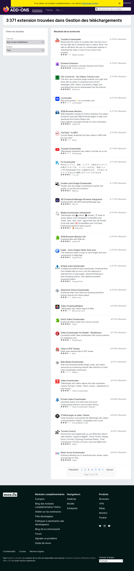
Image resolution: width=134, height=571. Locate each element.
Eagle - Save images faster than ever (78, 250)
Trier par (9, 38)
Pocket (103, 517)
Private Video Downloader (73, 399)
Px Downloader (68, 162)
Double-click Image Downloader (76, 183)
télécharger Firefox (90, 3)
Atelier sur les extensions (48, 511)
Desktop (71, 499)
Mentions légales (37, 551)
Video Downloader (70, 380)
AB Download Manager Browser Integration (81, 199)
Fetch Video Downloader (73, 319)
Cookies (22, 551)
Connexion (126, 3)
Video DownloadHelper (72, 306)
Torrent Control (68, 431)
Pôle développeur (44, 516)
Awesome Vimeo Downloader (75, 290)
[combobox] (113, 9)
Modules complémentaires (49, 494)
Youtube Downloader (71, 39)
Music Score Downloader (73, 452)
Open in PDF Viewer (70, 349)
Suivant (109, 469)
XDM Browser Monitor (71, 111)
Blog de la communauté (47, 529)
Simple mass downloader (73, 266)
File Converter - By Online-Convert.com (80, 77)
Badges (9, 47)
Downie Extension (69, 63)
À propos (40, 499)
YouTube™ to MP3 (69, 132)
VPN (101, 503)
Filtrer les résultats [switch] (15, 31)
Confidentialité (9, 551)
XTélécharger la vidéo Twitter (75, 415)
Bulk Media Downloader (72, 362)
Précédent (73, 469)
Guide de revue (43, 543)
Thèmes (49, 10)
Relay (102, 508)
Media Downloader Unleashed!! (76, 213)
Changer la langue (106, 557)
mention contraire (14, 558)
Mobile (70, 503)
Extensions (37, 10)
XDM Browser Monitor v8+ (73, 236)
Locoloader (66, 98)
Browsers (104, 499)
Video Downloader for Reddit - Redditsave (81, 333)
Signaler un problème (46, 538)
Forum (38, 533)
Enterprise (72, 508)
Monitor (103, 513)
